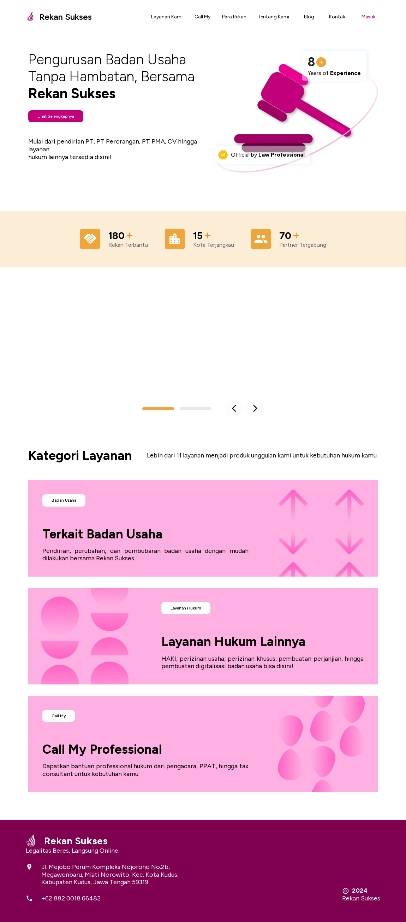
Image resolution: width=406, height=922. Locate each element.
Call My (202, 17)
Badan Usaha (64, 500)
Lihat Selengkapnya (55, 116)
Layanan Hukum (186, 608)
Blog (309, 17)
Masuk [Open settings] (368, 17)
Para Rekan (234, 17)
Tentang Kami (273, 17)
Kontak (337, 17)
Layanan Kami (167, 17)
